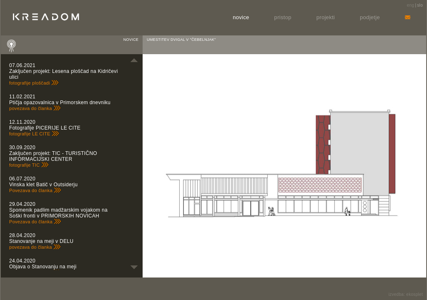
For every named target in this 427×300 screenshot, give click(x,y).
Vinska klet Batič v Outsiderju (43, 185)
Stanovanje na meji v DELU (41, 241)
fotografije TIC (29, 165)
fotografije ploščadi (34, 82)
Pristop (282, 17)
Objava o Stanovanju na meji (43, 267)
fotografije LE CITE (34, 133)
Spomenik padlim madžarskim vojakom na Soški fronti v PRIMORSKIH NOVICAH (58, 213)
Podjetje (370, 17)
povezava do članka (35, 108)
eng (410, 5)
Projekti (325, 17)
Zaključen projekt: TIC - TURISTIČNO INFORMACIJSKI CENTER (53, 156)
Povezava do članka (35, 190)
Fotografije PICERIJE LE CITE (44, 128)
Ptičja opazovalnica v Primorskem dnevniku (60, 102)
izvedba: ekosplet (406, 294)
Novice (241, 17)
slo (420, 5)
